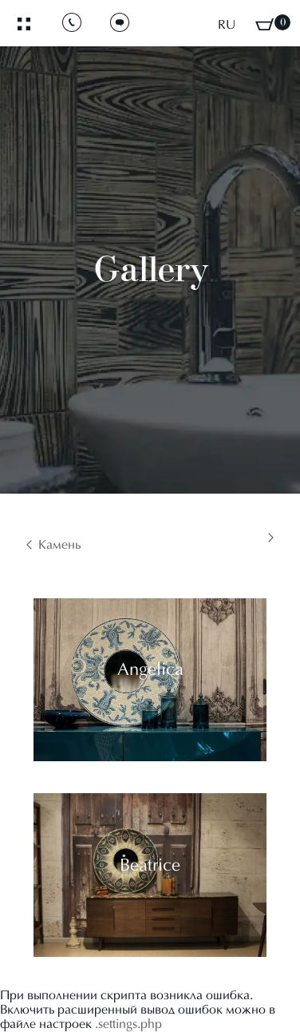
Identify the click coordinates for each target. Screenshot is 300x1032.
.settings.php (128, 1024)
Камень (59, 545)
